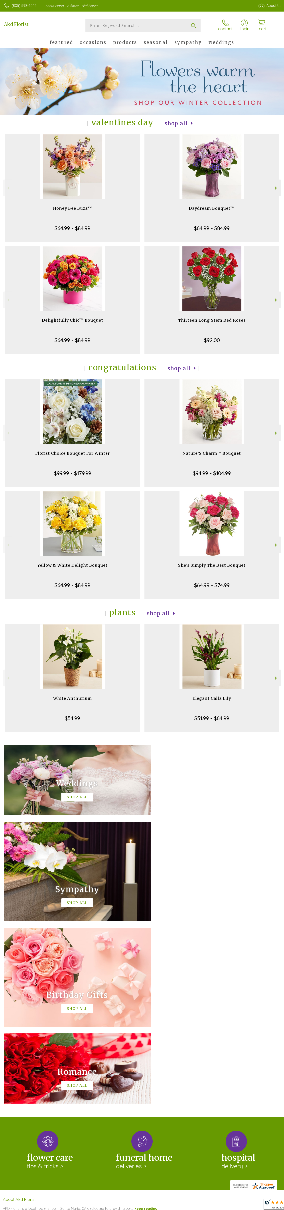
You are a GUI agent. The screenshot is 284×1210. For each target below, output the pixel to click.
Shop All (176, 123)
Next (276, 188)
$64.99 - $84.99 (72, 228)
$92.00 (212, 340)
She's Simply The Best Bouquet (212, 565)
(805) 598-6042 (24, 5)
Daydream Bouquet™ (212, 208)
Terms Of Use (180, 1206)
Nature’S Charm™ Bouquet (212, 453)
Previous (7, 188)
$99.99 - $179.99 (72, 473)
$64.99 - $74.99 (212, 585)
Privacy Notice (206, 1206)
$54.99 (72, 718)
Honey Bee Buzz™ (72, 208)
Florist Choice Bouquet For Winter (72, 453)
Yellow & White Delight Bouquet (72, 565)
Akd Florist (16, 24)
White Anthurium (72, 698)
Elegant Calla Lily (212, 698)
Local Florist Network (238, 1206)
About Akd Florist (19, 1016)
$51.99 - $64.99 (211, 718)
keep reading (146, 1026)
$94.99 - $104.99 (212, 473)
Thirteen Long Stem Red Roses (212, 320)
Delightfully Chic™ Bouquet (72, 320)
